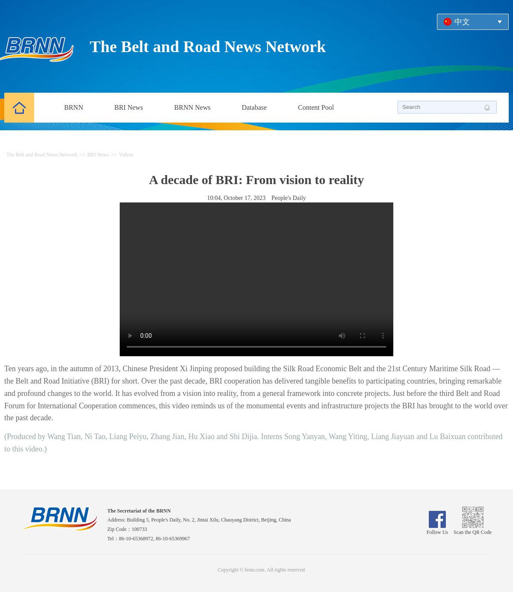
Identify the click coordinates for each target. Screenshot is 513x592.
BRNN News (192, 107)
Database (254, 107)
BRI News (128, 107)
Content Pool (316, 107)
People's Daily (288, 198)
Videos (126, 155)
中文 (462, 22)
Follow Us (437, 529)
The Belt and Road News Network (208, 47)
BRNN (73, 107)
